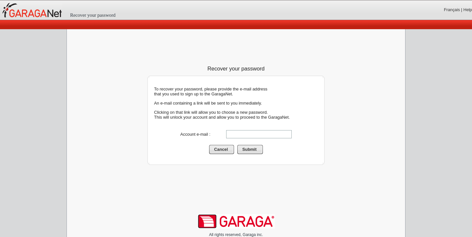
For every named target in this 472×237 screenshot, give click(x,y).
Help (467, 9)
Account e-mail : (195, 134)
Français (452, 9)
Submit (252, 149)
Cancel (224, 149)
